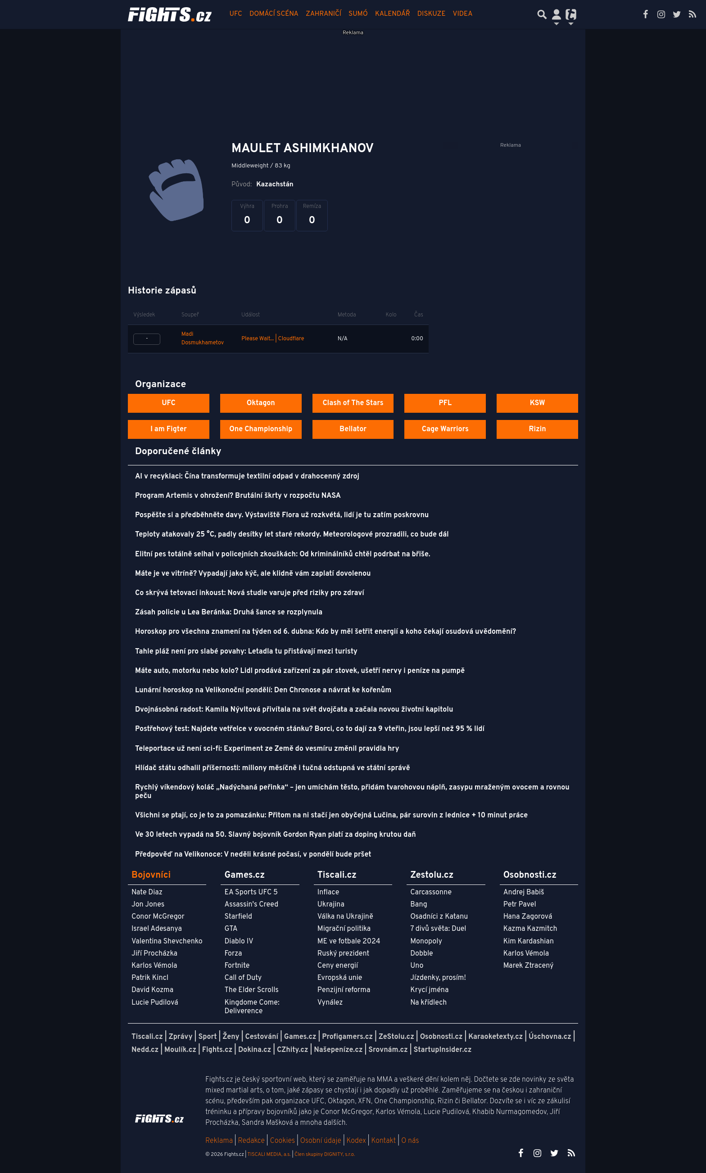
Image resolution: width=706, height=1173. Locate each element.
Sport (207, 1037)
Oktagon (261, 403)
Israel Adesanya (156, 929)
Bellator (353, 429)
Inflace (328, 892)
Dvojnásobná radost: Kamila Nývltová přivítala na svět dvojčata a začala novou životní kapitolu (294, 709)
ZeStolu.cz (396, 1037)
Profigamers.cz (347, 1037)
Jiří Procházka (154, 953)
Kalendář (392, 14)
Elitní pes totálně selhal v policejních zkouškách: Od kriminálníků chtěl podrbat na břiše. (282, 554)
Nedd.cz (144, 1050)
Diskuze (431, 14)
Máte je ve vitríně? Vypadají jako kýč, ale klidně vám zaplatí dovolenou (253, 573)
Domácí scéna (274, 14)
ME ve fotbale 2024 (348, 941)
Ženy (230, 1037)
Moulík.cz (180, 1050)
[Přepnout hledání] (542, 14)
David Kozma (152, 990)
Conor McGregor (158, 916)
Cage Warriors (445, 429)
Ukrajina (330, 904)
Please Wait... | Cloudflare (272, 339)
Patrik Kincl (149, 978)
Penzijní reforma (344, 990)
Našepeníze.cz (338, 1050)
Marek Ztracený (528, 965)
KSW (537, 403)
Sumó (358, 14)
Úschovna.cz (550, 1037)
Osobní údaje (320, 1141)
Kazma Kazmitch (530, 929)
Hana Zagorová (527, 916)
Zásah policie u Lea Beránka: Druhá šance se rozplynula (228, 612)
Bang (418, 904)
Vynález (330, 1002)
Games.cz (300, 1037)
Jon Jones (147, 904)
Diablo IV (238, 941)
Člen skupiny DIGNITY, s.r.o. (324, 1154)
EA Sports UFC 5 (251, 892)
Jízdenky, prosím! (438, 978)
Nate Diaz (147, 892)
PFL (445, 403)
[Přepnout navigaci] (556, 14)
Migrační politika (344, 929)
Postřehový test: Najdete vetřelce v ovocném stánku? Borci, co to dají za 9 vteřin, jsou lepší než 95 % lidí (309, 729)
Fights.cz (217, 1050)
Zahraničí (323, 14)
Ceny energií (337, 965)
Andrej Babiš (523, 892)
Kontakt (384, 1141)
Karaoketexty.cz (495, 1037)
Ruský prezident (343, 953)
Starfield (238, 916)
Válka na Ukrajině (345, 916)
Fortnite (236, 965)
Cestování (261, 1037)
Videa (463, 14)
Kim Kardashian (528, 941)
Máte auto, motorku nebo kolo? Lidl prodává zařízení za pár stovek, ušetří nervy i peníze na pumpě (300, 671)
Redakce (251, 1141)
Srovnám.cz (388, 1050)
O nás (410, 1141)
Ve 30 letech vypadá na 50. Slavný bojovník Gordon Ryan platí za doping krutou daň (275, 834)
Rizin (537, 429)
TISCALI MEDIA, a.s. (268, 1154)
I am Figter (168, 429)
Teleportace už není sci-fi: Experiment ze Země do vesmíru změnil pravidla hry (267, 748)
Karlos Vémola (154, 965)
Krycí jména (429, 990)
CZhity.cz (292, 1050)
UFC (236, 14)
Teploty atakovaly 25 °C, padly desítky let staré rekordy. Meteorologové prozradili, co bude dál (292, 534)
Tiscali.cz (147, 1037)
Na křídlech (428, 1002)
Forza (233, 953)
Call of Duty (243, 978)
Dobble (421, 953)
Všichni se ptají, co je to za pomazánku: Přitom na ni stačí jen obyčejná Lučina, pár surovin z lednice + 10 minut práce (331, 815)
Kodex (357, 1141)
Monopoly (426, 941)
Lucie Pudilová (154, 1002)
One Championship (260, 429)
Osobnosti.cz (441, 1037)
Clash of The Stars (352, 403)
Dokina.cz (254, 1050)
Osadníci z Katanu (439, 916)
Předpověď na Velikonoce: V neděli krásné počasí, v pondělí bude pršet (253, 854)
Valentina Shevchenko (167, 941)
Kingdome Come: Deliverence (251, 1007)
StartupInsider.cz (443, 1050)
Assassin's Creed (251, 904)
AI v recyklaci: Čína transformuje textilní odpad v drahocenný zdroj (247, 476)
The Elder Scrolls (251, 990)
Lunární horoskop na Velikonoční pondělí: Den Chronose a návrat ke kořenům (263, 690)
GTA (230, 929)
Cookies (282, 1141)
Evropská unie (339, 978)
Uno (416, 965)
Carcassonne (431, 892)
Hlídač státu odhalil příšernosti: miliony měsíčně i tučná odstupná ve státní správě (272, 768)
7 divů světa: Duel (438, 929)
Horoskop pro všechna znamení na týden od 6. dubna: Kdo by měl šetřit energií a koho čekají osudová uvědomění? (325, 631)
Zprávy (181, 1037)
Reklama (219, 1141)
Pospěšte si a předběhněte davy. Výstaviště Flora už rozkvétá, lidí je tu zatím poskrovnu (282, 515)
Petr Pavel (519, 904)
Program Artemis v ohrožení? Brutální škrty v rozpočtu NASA (238, 496)
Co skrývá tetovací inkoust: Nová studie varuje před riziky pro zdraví (249, 593)
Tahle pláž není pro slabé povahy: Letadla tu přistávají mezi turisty (246, 651)
